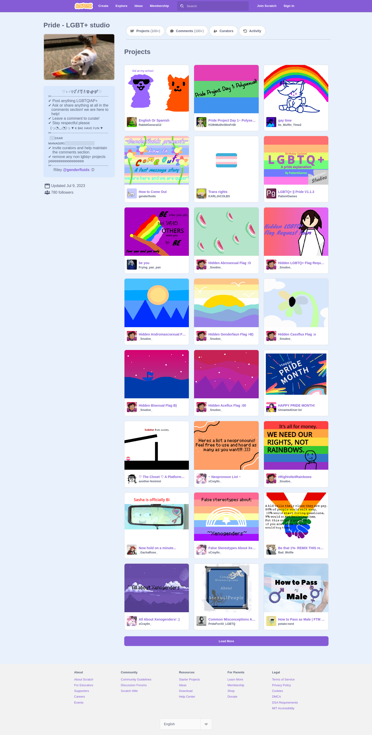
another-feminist (150, 481)
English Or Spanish (154, 120)
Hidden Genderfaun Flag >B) (230, 334)
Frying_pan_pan (150, 267)
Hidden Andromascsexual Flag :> (162, 334)
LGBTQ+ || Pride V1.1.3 (296, 192)
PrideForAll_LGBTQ (221, 624)
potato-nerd (286, 624)
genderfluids (147, 196)
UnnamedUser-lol (290, 410)
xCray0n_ (214, 481)
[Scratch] (83, 6)
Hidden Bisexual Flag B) (158, 405)
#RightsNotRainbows (295, 477)
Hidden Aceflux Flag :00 (227, 405)
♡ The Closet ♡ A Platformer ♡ (162, 477)
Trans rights (217, 192)
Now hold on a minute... (157, 548)
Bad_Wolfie (286, 552)
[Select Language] (186, 724)
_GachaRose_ (148, 552)
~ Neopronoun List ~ (224, 477)
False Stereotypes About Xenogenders (232, 548)
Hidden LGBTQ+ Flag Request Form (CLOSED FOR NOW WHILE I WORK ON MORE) (301, 263)
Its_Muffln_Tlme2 (289, 125)
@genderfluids (76, 170)
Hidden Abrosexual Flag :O (229, 263)
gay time (285, 120)
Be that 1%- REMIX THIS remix (301, 548)
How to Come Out (153, 192)
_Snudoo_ (215, 267)
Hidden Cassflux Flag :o (297, 334)
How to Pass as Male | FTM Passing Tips (301, 619)
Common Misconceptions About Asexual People (232, 619)
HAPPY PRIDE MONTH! (296, 405)
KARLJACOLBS (219, 196)
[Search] (182, 6)
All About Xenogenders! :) (159, 619)
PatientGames (287, 196)
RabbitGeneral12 (150, 125)
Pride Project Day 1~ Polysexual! (232, 120)
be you (144, 263)
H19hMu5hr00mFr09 (222, 125)
